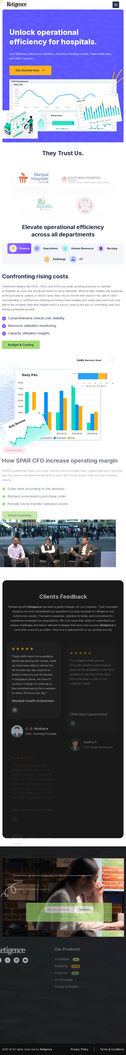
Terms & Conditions (112, 1049)
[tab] (19, 248)
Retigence (46, 1049)
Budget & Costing (21, 344)
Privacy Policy (79, 1049)
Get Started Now (32, 70)
